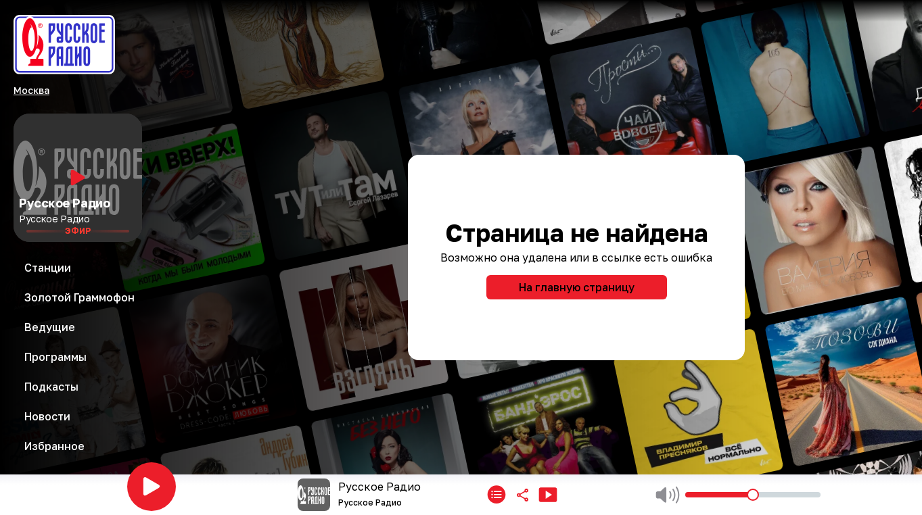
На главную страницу (577, 287)
